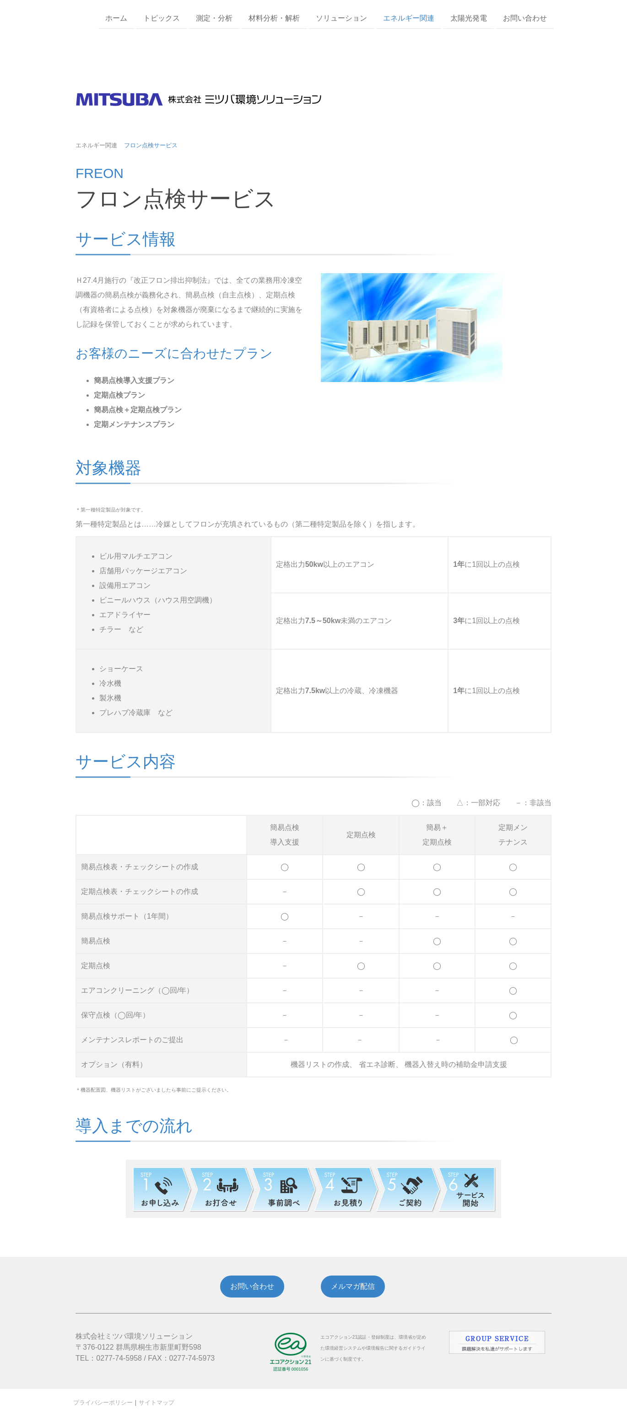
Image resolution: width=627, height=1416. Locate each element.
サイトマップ (156, 1402)
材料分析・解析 (274, 18)
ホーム (116, 18)
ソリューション (341, 18)
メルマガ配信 (353, 1286)
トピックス (161, 18)
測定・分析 (214, 18)
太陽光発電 (468, 18)
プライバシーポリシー (103, 1402)
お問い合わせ (525, 18)
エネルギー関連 (408, 18)
